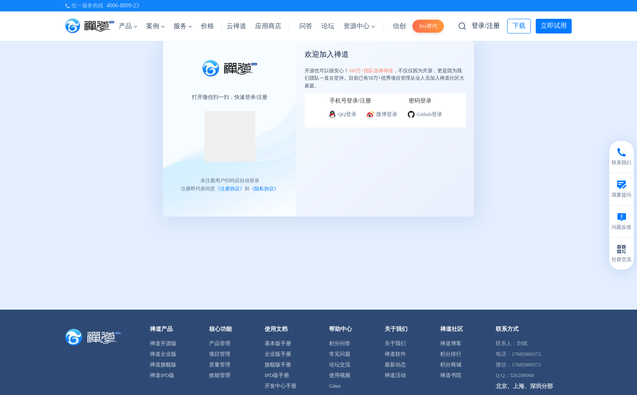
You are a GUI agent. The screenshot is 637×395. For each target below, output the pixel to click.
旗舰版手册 (278, 365)
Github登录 (424, 114)
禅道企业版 (163, 354)
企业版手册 (278, 354)
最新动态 (395, 365)
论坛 (327, 25)
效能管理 (219, 375)
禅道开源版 (163, 343)
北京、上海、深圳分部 (524, 386)
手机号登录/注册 (350, 101)
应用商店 (268, 25)
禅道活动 (395, 375)
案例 (155, 25)
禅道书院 (450, 375)
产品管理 (219, 343)
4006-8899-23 (123, 5)
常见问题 (339, 354)
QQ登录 (342, 114)
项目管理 (219, 354)
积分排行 (450, 354)
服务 (183, 25)
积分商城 (450, 365)
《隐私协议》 (264, 189)
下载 (519, 25)
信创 (399, 25)
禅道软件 (395, 354)
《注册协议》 (230, 189)
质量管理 (219, 365)
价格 (207, 25)
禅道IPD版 (162, 375)
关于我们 (395, 343)
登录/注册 (485, 25)
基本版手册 (278, 343)
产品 (128, 25)
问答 (305, 25)
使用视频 (339, 375)
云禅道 (236, 25)
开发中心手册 (280, 386)
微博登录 (381, 114)
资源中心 (359, 25)
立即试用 (554, 25)
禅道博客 (450, 343)
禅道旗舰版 (163, 365)
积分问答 (339, 343)
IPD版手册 (277, 375)
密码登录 (420, 101)
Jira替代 (428, 26)
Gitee (335, 386)
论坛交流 (339, 365)
